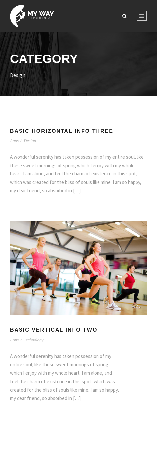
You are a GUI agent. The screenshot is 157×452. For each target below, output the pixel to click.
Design (30, 140)
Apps (14, 140)
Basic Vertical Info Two (53, 330)
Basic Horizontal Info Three (61, 131)
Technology (33, 339)
